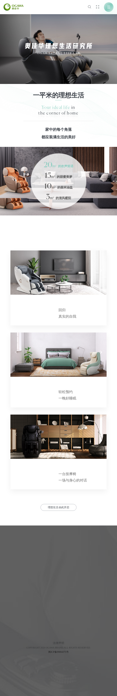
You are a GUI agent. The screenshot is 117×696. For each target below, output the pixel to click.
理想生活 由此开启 (58, 507)
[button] (101, 272)
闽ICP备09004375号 (58, 652)
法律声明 (58, 643)
